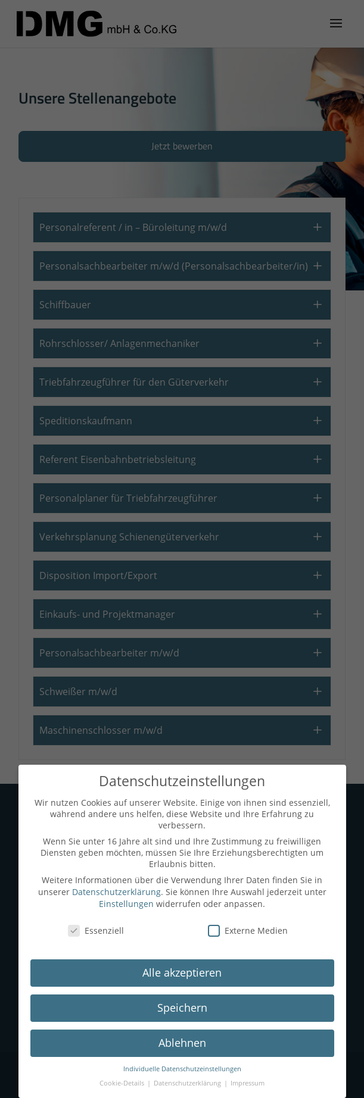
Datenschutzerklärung (116, 891)
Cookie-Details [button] (122, 1083)
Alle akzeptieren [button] (182, 972)
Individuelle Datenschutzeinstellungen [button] (182, 1069)
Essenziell (96, 930)
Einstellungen (126, 903)
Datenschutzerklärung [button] (188, 1083)
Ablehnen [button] (182, 1043)
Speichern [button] (182, 1007)
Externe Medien (248, 930)
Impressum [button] (248, 1083)
